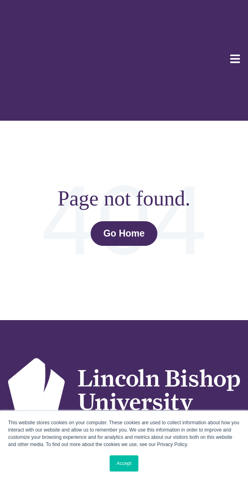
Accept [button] (124, 463)
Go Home (123, 157)
